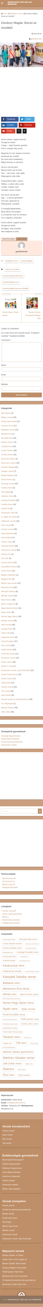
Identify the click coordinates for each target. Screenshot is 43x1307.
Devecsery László (8, 466)
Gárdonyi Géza (7, 499)
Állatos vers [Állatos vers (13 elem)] (29, 1067)
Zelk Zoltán (5, 715)
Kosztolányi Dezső (8, 570)
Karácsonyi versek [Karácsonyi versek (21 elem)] (12, 974)
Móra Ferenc (6, 603)
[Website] (21, 392)
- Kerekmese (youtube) (10, 923)
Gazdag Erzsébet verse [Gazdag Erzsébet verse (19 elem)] (28, 955)
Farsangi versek (7, 487)
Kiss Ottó (5, 562)
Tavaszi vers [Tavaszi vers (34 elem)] (11, 1040)
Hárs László (6, 529)
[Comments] (21, 353)
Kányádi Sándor (7, 549)
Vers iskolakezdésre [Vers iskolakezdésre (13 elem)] (9, 1051)
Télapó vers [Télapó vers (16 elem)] (7, 1047)
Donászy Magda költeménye (13, 276)
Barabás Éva (6, 437)
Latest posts (21, 239)
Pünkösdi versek (8, 657)
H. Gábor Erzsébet (8, 520)
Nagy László (6, 616)
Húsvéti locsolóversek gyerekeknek (16, 1213)
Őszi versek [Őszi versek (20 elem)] (24, 1078)
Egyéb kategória (7, 479)
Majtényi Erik (6, 582)
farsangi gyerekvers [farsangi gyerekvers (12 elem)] (31, 951)
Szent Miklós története (10, 742)
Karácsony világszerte (11, 1180)
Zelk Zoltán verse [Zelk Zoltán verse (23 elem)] (12, 1067)
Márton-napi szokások (11, 1192)
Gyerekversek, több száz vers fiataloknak (20, 3)
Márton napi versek (9, 587)
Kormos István (7, 566)
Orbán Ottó (5, 636)
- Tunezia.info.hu (8, 885)
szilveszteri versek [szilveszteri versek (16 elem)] (10, 1031)
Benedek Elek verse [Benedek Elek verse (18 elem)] (28, 942)
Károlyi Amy (6, 558)
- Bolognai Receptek (9, 891)
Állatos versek (7, 421)
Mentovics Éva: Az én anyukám (15, 1279)
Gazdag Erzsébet (8, 504)
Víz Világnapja (7, 707)
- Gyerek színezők (8, 914)
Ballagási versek (12, 261)
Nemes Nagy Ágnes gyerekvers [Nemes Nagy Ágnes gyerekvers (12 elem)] (11, 1002)
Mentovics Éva (7, 591)
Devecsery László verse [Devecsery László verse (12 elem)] (32, 947)
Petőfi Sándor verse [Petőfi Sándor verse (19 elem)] (30, 1022)
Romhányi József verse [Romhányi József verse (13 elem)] (10, 1027)
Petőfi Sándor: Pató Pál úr (13, 1275)
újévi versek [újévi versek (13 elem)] (21, 1073)
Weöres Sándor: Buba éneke (14, 1267)
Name (3, 369)
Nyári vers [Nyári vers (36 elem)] (10, 1012)
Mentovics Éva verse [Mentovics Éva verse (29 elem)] (16, 992)
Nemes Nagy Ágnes (9, 620)
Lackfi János (6, 574)
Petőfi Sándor (6, 653)
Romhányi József (8, 661)
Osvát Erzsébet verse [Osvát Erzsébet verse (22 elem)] (14, 1018)
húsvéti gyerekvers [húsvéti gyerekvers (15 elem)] (9, 960)
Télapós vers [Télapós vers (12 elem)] (27, 1041)
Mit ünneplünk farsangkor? (13, 1163)
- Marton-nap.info (8, 888)
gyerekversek (36, 39)
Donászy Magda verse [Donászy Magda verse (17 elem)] (12, 951)
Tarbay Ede (5, 686)
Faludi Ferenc (6, 483)
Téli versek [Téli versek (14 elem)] (34, 1047)
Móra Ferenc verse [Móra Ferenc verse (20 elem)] (29, 998)
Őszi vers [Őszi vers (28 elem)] (8, 1078)
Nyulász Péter (7, 632)
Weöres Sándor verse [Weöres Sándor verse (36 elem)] (19, 1061)
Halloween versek (8, 524)
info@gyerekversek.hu (16, 1106)
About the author (8, 239)
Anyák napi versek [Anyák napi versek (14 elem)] (9, 943)
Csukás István (7, 458)
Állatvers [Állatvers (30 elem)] (8, 1072)
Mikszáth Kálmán (8, 595)
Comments (6, 340)
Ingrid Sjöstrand (7, 537)
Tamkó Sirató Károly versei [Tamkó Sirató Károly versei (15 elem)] (12, 1035)
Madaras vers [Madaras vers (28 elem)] (11, 986)
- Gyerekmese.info (8, 882)
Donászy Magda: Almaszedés (14, 1271)
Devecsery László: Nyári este (14, 1288)
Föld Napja (5, 495)
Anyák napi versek (8, 425)
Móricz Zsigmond (8, 607)
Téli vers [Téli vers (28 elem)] (21, 1046)
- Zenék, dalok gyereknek (11, 917)
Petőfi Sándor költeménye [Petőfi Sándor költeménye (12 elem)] (10, 1023)
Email (3, 378)
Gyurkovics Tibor (8, 516)
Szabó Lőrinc (6, 665)
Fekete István (6, 491)
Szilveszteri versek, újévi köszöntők (15, 674)
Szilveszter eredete (9, 748)
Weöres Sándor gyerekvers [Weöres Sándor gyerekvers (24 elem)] (18, 1055)
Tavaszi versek (7, 690)
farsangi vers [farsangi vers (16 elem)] (8, 956)
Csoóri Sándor (7, 454)
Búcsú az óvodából (12, 269)
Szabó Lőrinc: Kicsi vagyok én (14, 1263)
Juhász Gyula (6, 545)
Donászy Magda (26, 261)
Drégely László (7, 475)
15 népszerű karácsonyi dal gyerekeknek (19, 1284)
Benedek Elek (6, 441)
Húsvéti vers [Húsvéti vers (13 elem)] (24, 960)
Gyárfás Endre (7, 508)
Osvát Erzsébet (7, 645)
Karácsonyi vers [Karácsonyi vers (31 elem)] (13, 969)
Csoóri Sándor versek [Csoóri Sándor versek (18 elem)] (12, 947)
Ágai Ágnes (6, 417)
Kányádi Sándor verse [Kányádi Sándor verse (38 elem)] (19, 980)
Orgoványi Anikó (8, 641)
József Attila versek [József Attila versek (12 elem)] (24, 964)
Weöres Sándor (7, 711)
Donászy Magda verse (11, 282)
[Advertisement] (21, 93)
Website (4, 388)
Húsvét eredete (8, 1184)
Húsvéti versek (7, 533)
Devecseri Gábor (8, 462)
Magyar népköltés (8, 578)
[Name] (21, 373)
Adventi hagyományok (11, 1167)
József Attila (6, 541)
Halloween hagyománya (12, 1172)
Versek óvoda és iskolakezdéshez (15, 703)
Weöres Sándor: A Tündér (12, 1259)
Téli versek (5, 695)
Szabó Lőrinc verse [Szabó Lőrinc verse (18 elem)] (29, 1027)
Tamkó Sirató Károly (9, 678)
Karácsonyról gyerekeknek (12, 745)
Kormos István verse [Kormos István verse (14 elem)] (32, 975)
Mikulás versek (7, 599)
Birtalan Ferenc (7, 446)
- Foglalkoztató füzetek (10, 926)
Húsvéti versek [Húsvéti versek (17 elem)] (9, 964)
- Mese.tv (5, 920)
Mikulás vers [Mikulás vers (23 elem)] (9, 997)
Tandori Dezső (7, 682)
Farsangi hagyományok (10, 739)
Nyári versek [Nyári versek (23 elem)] (28, 1012)
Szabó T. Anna (7, 670)
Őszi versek (6, 649)
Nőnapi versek (7, 624)
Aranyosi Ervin (7, 429)
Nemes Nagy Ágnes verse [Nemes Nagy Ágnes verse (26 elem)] (18, 1006)
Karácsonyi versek (8, 553)
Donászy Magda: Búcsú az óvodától (15, 288)
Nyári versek (6, 628)
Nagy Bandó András (9, 612)
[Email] (21, 382)
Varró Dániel (6, 699)
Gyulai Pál (5, 512)
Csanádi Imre (6, 450)
